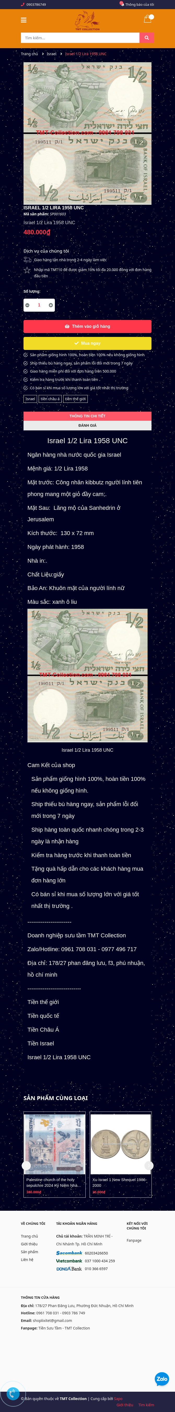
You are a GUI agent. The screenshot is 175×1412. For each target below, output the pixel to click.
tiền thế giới (75, 398)
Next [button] (149, 1165)
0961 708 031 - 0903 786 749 (60, 1312)
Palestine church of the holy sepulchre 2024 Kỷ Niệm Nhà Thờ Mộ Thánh (51, 1185)
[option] (55, 1155)
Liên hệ (27, 1259)
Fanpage (134, 1240)
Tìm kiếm (146, 1404)
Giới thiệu (29, 1243)
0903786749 (36, 4)
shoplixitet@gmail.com (52, 1320)
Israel (30, 398)
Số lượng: (32, 291)
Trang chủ (29, 1236)
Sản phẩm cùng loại (56, 1098)
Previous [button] (26, 1165)
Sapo (118, 1398)
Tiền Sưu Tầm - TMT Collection (64, 1328)
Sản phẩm (29, 1251)
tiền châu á (50, 398)
